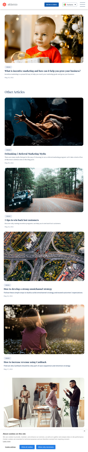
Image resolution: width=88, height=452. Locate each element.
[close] (84, 431)
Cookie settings (10, 447)
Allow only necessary (46, 447)
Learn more (6, 441)
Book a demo (51, 5)
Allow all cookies (27, 447)
